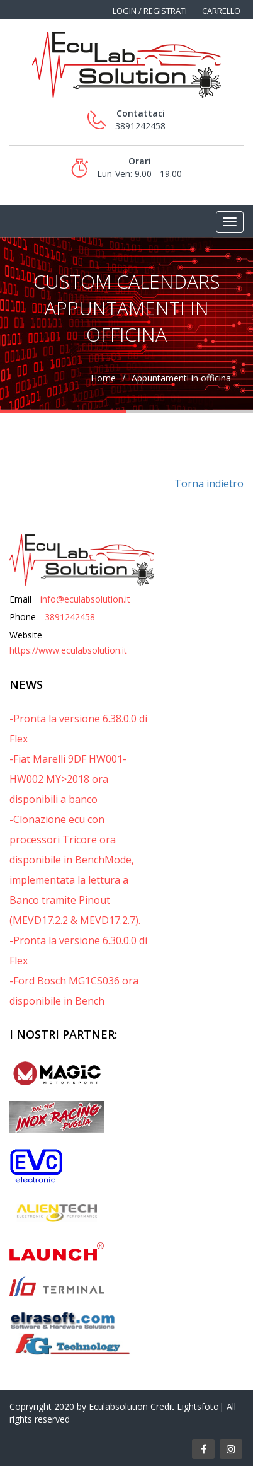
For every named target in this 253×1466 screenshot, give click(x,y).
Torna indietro (209, 483)
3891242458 (70, 617)
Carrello (221, 10)
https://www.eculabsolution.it (68, 650)
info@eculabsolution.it (85, 599)
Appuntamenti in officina (181, 378)
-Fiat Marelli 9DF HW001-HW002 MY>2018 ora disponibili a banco (67, 779)
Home (103, 378)
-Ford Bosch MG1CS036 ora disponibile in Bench (73, 991)
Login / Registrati (150, 10)
